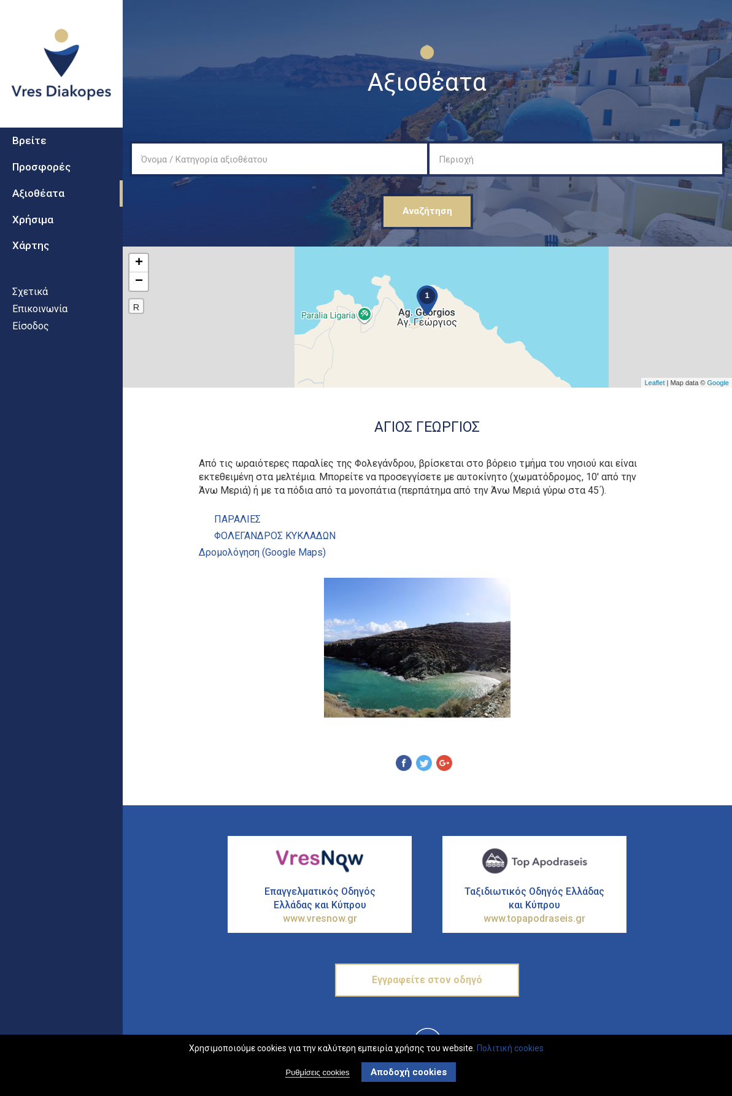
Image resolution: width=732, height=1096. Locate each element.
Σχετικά (30, 305)
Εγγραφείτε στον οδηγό (427, 980)
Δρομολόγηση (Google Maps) (262, 552)
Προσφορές (41, 180)
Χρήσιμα (32, 232)
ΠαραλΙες (237, 519)
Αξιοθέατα (38, 206)
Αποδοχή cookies (409, 1072)
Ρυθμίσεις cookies (317, 1072)
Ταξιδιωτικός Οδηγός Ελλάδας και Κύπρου (534, 905)
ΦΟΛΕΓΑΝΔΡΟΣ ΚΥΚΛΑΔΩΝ (275, 536)
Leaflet (654, 382)
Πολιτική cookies (510, 1048)
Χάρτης (30, 259)
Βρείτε (29, 154)
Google (718, 382)
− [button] (139, 281)
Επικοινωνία (39, 322)
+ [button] (139, 263)
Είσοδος (30, 339)
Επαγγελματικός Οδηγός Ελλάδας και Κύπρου (319, 905)
